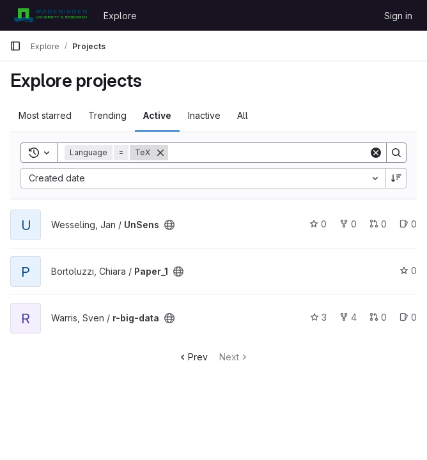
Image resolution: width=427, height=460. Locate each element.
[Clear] (376, 152)
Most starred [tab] (45, 115)
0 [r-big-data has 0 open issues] (408, 317)
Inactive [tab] (204, 115)
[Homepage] (50, 15)
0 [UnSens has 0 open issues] (408, 223)
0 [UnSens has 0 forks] (348, 223)
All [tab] (242, 115)
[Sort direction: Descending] (396, 178)
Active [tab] (157, 115)
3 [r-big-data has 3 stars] (318, 317)
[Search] (268, 152)
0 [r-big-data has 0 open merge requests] (378, 317)
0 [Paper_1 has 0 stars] (408, 270)
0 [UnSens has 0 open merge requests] (378, 223)
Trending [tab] (107, 115)
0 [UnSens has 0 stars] (318, 223)
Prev (193, 356)
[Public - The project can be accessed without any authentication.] (169, 225)
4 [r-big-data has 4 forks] (348, 317)
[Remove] (160, 152)
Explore (120, 15)
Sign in (398, 15)
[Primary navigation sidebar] (15, 46)
